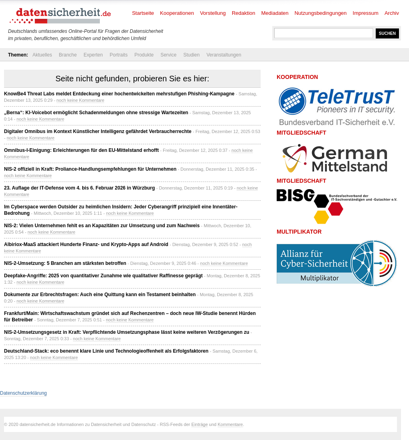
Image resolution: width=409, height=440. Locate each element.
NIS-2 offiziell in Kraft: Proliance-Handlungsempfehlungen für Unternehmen (90, 169)
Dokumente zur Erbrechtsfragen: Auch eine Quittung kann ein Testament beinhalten (100, 294)
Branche (68, 55)
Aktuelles (42, 55)
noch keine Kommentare (80, 100)
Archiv (392, 13)
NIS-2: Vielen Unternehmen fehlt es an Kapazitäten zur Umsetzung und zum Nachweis (102, 225)
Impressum (366, 13)
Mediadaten (275, 13)
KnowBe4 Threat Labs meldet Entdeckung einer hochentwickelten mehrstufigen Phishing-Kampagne (119, 94)
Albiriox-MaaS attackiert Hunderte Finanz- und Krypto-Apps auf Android (86, 244)
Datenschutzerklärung (23, 393)
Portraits (118, 55)
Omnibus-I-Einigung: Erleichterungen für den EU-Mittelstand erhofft (81, 150)
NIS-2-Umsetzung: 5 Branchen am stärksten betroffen (65, 263)
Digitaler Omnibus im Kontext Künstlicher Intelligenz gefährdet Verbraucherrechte (97, 131)
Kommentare (230, 424)
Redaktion (243, 13)
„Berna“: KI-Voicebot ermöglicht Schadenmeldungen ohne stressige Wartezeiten (96, 112)
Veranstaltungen (224, 55)
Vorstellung (213, 13)
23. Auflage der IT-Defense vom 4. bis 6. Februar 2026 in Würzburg (79, 188)
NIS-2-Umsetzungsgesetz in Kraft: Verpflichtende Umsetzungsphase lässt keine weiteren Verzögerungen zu (126, 332)
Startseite (143, 13)
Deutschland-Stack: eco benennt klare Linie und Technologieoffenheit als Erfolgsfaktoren (106, 351)
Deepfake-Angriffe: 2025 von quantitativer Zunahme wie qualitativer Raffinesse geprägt (103, 276)
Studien (191, 55)
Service (168, 55)
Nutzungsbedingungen (320, 13)
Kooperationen (177, 13)
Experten (93, 55)
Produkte (144, 55)
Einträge (199, 424)
